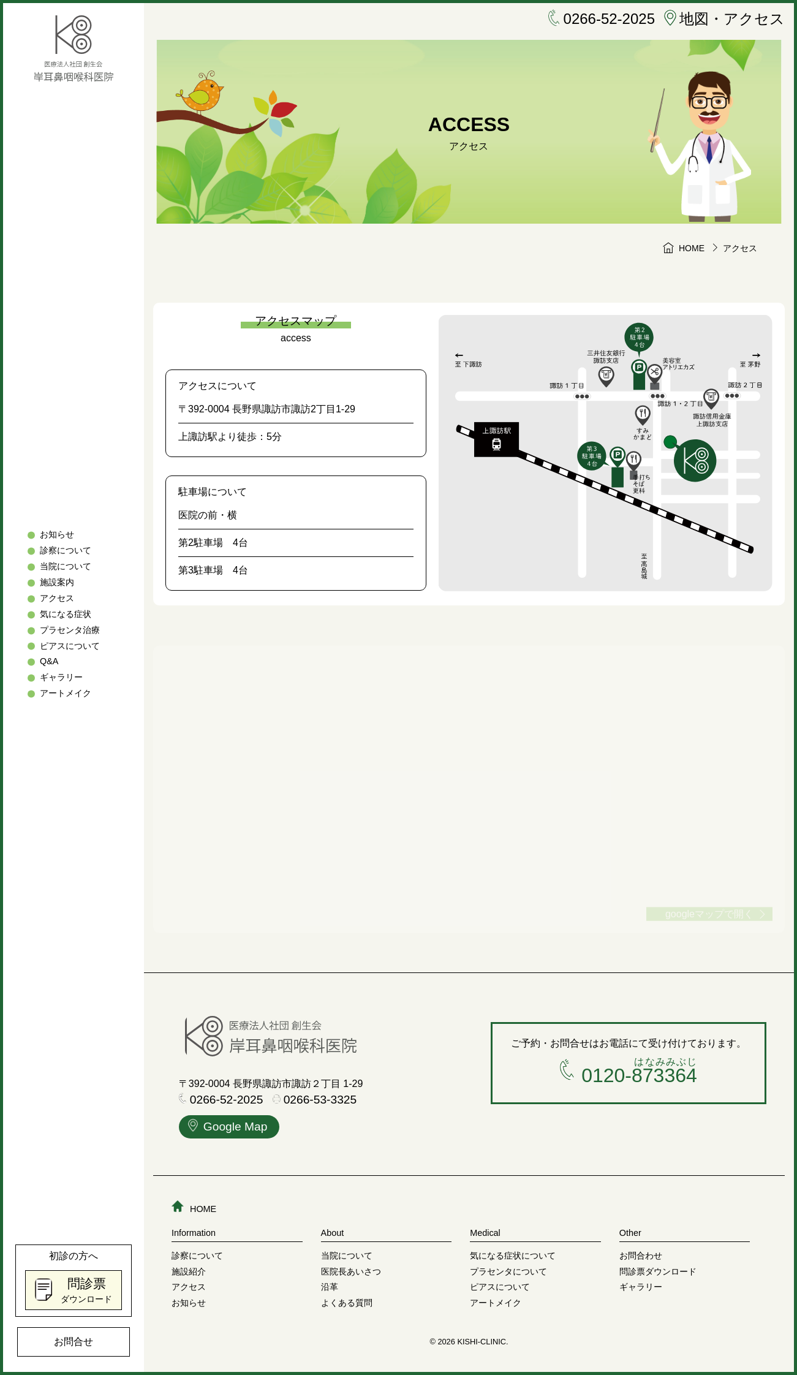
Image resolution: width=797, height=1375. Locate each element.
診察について (65, 550)
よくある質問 (346, 1303)
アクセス (57, 598)
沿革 (329, 1287)
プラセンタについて (508, 1271)
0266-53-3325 (315, 1100)
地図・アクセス (724, 19)
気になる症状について (513, 1255)
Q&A (49, 662)
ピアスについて (70, 646)
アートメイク (65, 694)
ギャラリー (61, 678)
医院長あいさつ (351, 1271)
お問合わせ (640, 1255)
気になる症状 (65, 614)
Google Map (228, 1128)
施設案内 (57, 582)
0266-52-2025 (601, 19)
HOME (194, 1209)
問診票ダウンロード (658, 1271)
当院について (65, 566)
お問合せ (73, 1341)
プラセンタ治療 (70, 630)
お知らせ (57, 534)
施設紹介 (189, 1271)
